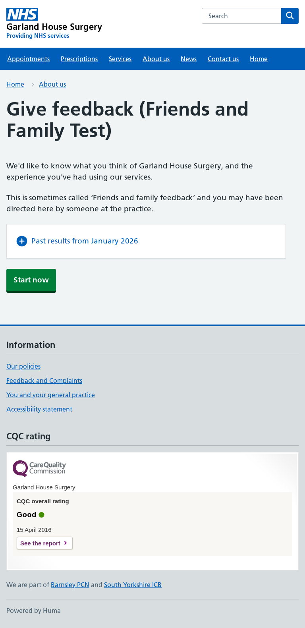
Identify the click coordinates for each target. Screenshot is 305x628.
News (189, 59)
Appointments (28, 59)
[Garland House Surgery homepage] (54, 24)
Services (120, 59)
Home (259, 59)
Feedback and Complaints (44, 381)
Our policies (23, 366)
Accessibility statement (39, 409)
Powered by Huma (33, 610)
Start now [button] (31, 279)
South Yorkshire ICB (133, 585)
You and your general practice (50, 395)
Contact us (223, 59)
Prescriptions (79, 59)
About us (156, 59)
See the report (40, 543)
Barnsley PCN (70, 585)
